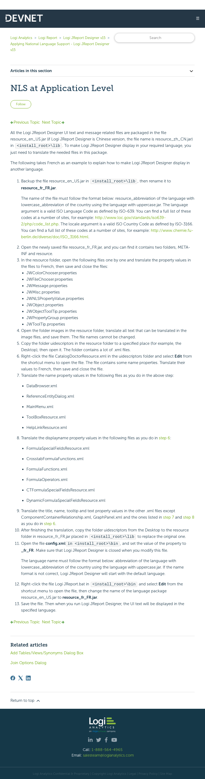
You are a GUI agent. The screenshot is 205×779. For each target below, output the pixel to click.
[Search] (155, 37)
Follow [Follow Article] (21, 104)
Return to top (25, 699)
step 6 (164, 437)
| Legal (131, 772)
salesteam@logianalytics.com (108, 753)
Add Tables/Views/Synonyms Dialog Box (46, 651)
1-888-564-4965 (107, 748)
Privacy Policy (148, 772)
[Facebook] (12, 676)
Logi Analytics (21, 38)
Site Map (166, 772)
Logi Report (47, 38)
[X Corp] (20, 676)
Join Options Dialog (28, 661)
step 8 (188, 516)
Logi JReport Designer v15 (84, 38)
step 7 (168, 516)
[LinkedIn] (28, 676)
